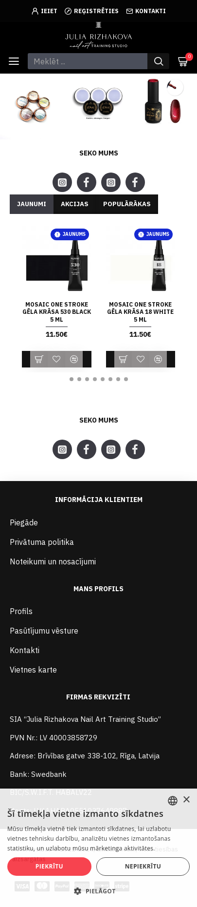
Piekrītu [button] (49, 866)
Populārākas (127, 204)
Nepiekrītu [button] (143, 866)
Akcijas (75, 204)
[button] (71, 379)
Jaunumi (31, 204)
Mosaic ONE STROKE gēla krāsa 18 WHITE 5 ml (140, 312)
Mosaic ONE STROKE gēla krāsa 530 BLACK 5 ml (56, 312)
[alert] (98, 848)
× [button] (186, 800)
